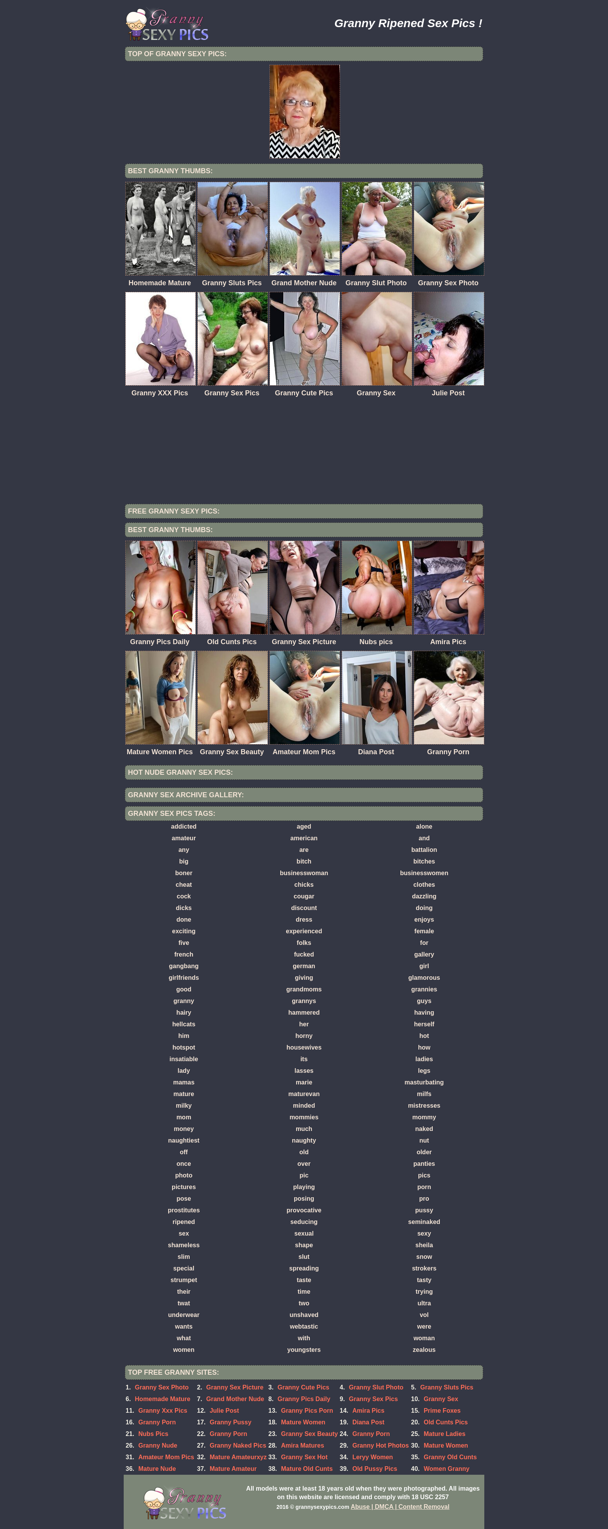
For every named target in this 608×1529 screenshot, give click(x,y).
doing (424, 908)
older (424, 1152)
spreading (304, 1268)
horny (304, 1036)
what (184, 1338)
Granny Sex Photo (162, 1387)
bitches (424, 861)
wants (183, 1326)
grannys (304, 1001)
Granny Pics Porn (307, 1410)
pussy (424, 1210)
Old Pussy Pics (374, 1468)
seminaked (424, 1222)
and (424, 838)
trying (424, 1291)
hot (424, 1036)
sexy (424, 1233)
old (304, 1152)
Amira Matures (302, 1445)
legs (424, 1070)
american (304, 838)
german (304, 966)
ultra (424, 1303)
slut (304, 1256)
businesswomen (424, 873)
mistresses (424, 1105)
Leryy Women (372, 1457)
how (424, 1047)
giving (304, 977)
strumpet (184, 1280)
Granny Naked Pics (238, 1445)
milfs (424, 1094)
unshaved (304, 1315)
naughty (304, 1140)
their (184, 1291)
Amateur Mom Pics (166, 1457)
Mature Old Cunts (307, 1468)
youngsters (304, 1349)
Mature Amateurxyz (238, 1457)
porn (424, 1187)
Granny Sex (441, 1399)
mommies (304, 1117)
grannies (424, 989)
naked (424, 1129)
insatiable (183, 1059)
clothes (424, 884)
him (183, 1036)
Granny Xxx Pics (162, 1410)
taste (304, 1280)
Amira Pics (368, 1410)
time (304, 1291)
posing (304, 1198)
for (424, 942)
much (304, 1129)
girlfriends (184, 977)
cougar (304, 896)
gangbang (184, 966)
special (183, 1268)
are (304, 849)
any (183, 849)
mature (183, 1094)
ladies (424, 1059)
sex (184, 1233)
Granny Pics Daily (304, 1399)
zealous (424, 1349)
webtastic (304, 1326)
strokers (424, 1268)
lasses (304, 1070)
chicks (304, 884)
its (304, 1059)
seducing (304, 1222)
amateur (184, 838)
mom (183, 1117)
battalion (424, 849)
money (184, 1129)
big (183, 861)
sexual (304, 1233)
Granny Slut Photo (376, 1387)
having (424, 1012)
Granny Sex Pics (373, 1399)
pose (183, 1198)
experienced (304, 931)
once (183, 1163)
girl (424, 966)
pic (303, 1175)
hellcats (183, 1024)
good (183, 989)
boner (183, 873)
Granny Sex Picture (235, 1387)
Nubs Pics (153, 1434)
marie (304, 1082)
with (304, 1338)
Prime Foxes (442, 1410)
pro (424, 1198)
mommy (424, 1117)
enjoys (424, 919)
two (304, 1303)
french (183, 954)
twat (184, 1303)
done (183, 919)
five (183, 942)
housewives (304, 1047)
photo (183, 1175)
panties (424, 1163)
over (304, 1163)
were (424, 1326)
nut (424, 1140)
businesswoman (304, 873)
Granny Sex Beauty (309, 1434)
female (424, 931)
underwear (184, 1315)
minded (304, 1105)
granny (183, 1001)
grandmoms (304, 989)
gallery (424, 954)
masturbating (424, 1082)
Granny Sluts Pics (446, 1387)
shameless (184, 1245)
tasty (424, 1280)
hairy (183, 1012)
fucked (304, 954)
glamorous (424, 977)
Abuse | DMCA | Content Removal (400, 1506)
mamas (183, 1082)
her (304, 1024)
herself (424, 1024)
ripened (184, 1222)
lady (184, 1070)
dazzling (424, 896)
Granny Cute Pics (303, 1387)
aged (304, 826)
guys (424, 1001)
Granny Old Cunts (450, 1457)
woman (424, 1338)
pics (424, 1175)
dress (304, 919)
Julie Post (224, 1410)
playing (304, 1187)
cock (184, 896)
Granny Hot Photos (380, 1445)
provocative (304, 1210)
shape (304, 1245)
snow (424, 1256)
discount (304, 908)
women (183, 1349)
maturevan (304, 1094)
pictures (184, 1187)
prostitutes (184, 1210)
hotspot (184, 1047)
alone (424, 826)
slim (184, 1256)
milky (184, 1105)
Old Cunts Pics (446, 1422)
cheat (184, 884)
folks (304, 942)
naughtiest (184, 1140)
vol (424, 1315)
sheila (424, 1245)
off (184, 1152)
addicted (184, 826)
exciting (183, 931)
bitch (304, 861)
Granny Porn (228, 1434)
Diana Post (368, 1422)
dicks (184, 908)
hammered (304, 1012)
